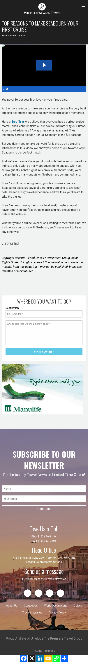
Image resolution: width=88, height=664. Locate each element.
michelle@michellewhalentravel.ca (45, 579)
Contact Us (31, 605)
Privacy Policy (57, 612)
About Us (11, 605)
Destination (12, 307)
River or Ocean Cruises (14, 35)
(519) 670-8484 (46, 536)
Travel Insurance (32, 612)
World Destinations (55, 605)
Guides (78, 605)
